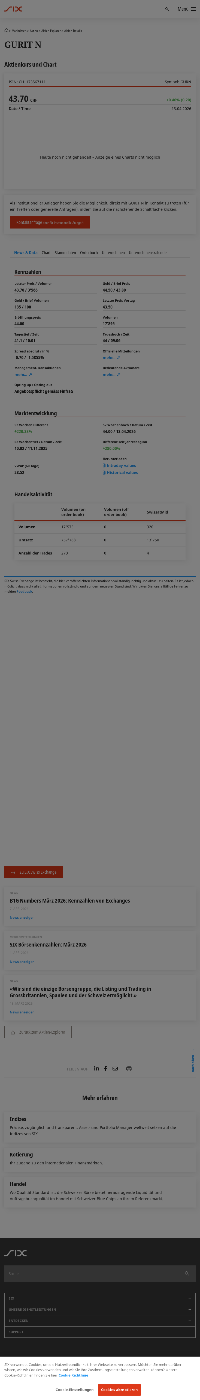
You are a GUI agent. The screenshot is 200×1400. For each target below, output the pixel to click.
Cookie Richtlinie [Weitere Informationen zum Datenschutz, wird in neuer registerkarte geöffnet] (73, 1375)
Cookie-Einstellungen (74, 1389)
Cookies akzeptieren (119, 1389)
